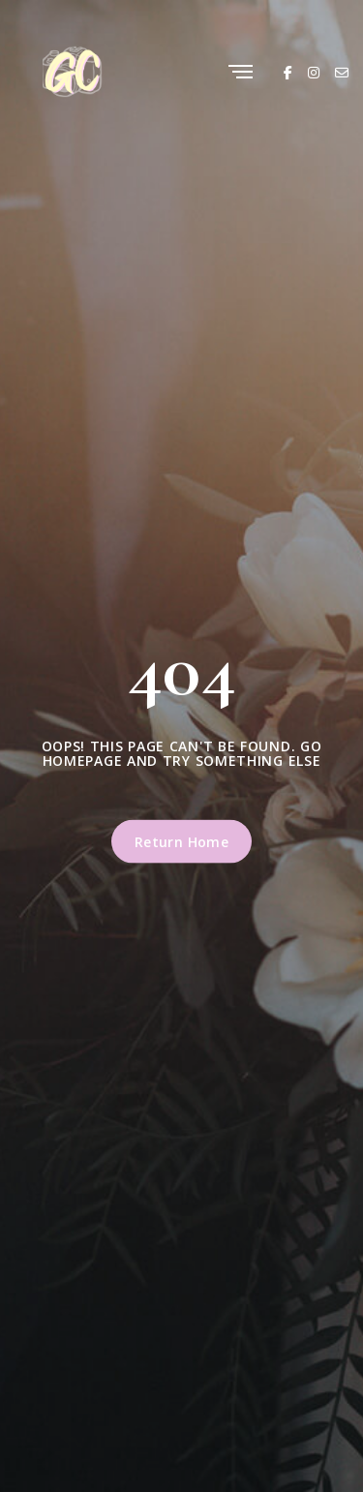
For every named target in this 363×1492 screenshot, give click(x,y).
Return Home (182, 842)
